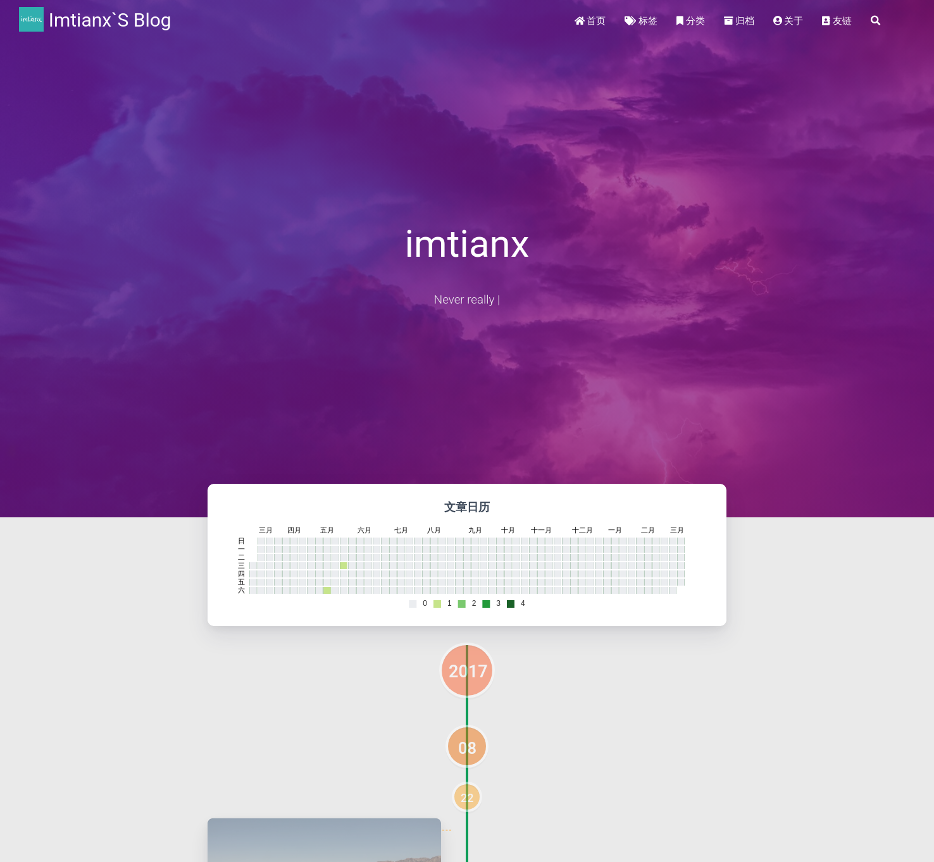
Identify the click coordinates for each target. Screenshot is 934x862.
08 (467, 748)
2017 (468, 672)
